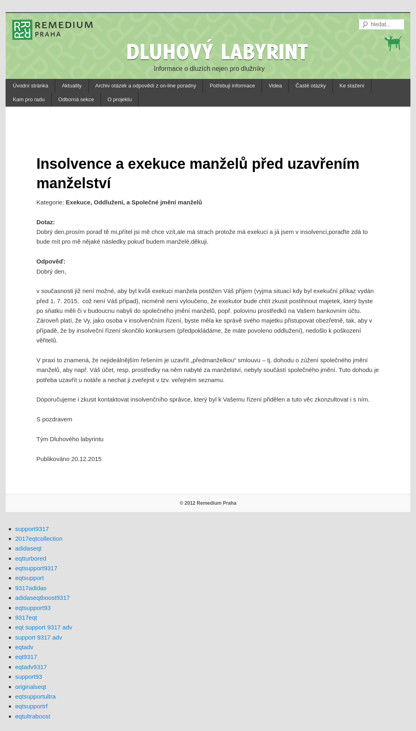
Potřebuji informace (232, 86)
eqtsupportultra (35, 696)
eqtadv (24, 647)
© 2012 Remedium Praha (208, 503)
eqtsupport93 (33, 607)
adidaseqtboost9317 (42, 597)
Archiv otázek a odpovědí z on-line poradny (145, 86)
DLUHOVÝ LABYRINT (218, 51)
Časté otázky (310, 86)
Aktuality (72, 86)
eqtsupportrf (31, 706)
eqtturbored (31, 558)
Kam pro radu (29, 99)
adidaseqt (28, 548)
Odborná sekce (76, 99)
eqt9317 (26, 656)
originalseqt (31, 686)
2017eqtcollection (39, 538)
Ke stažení (352, 86)
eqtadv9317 (31, 666)
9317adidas (31, 587)
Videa (275, 86)
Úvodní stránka (30, 86)
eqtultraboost (33, 716)
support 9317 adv (38, 637)
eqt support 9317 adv (43, 627)
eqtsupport (29, 577)
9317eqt (26, 617)
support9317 (32, 528)
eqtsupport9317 (36, 568)
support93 (28, 676)
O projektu (120, 99)
